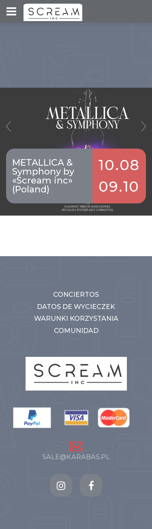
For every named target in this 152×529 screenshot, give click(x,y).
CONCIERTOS (76, 294)
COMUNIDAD (76, 331)
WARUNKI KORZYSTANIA (76, 318)
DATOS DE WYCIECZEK (76, 307)
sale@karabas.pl (76, 457)
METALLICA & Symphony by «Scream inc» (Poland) (43, 176)
